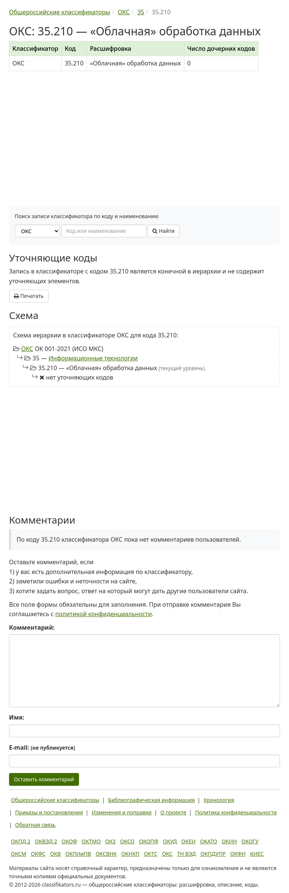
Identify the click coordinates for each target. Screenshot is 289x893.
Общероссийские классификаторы (55, 799)
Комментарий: (32, 627)
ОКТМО (91, 841)
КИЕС (257, 853)
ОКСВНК (106, 853)
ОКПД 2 (20, 841)
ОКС (27, 349)
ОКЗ (110, 841)
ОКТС (151, 853)
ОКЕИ (188, 841)
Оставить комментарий (44, 779)
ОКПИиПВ (78, 853)
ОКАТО (209, 841)
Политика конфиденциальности (236, 812)
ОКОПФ (148, 841)
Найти (163, 230)
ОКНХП (130, 853)
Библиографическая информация (151, 799)
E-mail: (42, 747)
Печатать (29, 295)
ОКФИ (238, 853)
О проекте (173, 812)
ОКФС (38, 853)
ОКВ (55, 853)
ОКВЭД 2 (46, 841)
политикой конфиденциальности (103, 614)
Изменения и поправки (122, 812)
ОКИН (229, 841)
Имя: (16, 717)
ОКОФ (69, 841)
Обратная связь (35, 824)
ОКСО (127, 841)
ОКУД (170, 841)
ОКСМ (18, 853)
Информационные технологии (93, 358)
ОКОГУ (250, 841)
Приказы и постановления (49, 812)
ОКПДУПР (213, 853)
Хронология (219, 799)
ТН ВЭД (186, 853)
